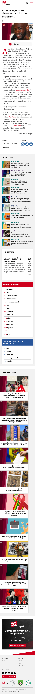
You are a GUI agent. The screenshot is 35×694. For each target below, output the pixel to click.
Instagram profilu (22, 90)
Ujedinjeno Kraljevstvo (15, 358)
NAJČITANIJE (9, 158)
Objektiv (10, 321)
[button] (31, 3)
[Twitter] (27, 144)
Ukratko (9, 252)
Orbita (20, 663)
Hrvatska (10, 354)
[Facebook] (23, 144)
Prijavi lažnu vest (17, 645)
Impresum (5, 658)
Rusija (9, 351)
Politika (10, 324)
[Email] (31, 144)
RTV (8, 334)
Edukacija (21, 665)
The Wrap (12, 117)
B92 (8, 308)
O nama (4, 661)
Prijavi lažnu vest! (9, 677)
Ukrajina (9, 361)
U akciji (20, 661)
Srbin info (10, 315)
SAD (4, 151)
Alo (29, 123)
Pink (8, 318)
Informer (14, 143)
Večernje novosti (13, 302)
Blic (10, 126)
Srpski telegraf (12, 295)
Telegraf (10, 312)
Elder (17, 691)
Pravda (9, 331)
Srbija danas (11, 299)
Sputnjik (10, 328)
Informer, (17, 126)
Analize (20, 658)
